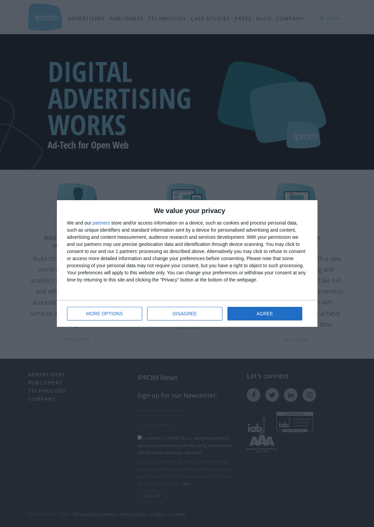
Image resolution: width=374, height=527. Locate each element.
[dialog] (187, 264)
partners (101, 223)
